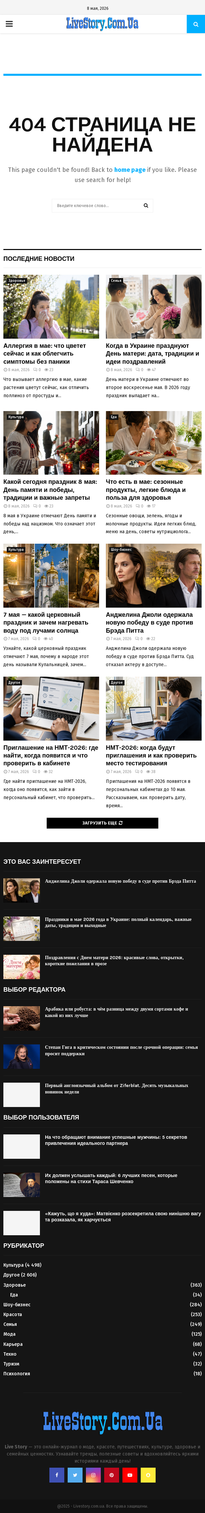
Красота (12, 1314)
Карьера (13, 1344)
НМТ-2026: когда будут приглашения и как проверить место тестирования (151, 755)
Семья (116, 281)
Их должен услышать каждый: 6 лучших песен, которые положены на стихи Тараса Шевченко (111, 1178)
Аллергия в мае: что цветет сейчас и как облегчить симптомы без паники (44, 353)
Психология (16, 1374)
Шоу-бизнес (121, 550)
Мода (9, 1334)
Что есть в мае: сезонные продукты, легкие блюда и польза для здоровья (146, 489)
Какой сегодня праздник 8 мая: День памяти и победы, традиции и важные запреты (50, 489)
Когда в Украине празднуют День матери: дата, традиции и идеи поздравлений (152, 353)
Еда (114, 417)
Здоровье (16, 281)
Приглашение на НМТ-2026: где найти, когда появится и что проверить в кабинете (50, 755)
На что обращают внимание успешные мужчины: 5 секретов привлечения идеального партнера (116, 1140)
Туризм (11, 1364)
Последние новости (38, 259)
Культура (16, 417)
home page (129, 170)
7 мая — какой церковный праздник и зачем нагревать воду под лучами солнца (45, 622)
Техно (10, 1354)
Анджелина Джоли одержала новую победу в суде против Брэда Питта (149, 622)
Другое (14, 683)
